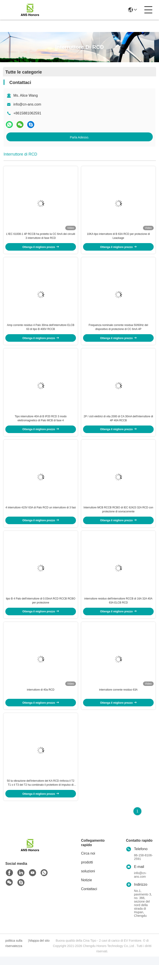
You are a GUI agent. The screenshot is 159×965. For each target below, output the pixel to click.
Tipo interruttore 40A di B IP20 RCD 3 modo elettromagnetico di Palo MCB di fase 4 (41, 422)
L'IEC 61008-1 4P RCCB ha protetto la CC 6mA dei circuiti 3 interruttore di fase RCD (40, 237)
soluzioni (88, 879)
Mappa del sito (39, 949)
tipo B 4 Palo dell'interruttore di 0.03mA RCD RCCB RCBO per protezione (40, 606)
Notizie (86, 888)
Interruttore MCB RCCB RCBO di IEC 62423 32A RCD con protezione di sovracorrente (118, 514)
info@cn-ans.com (27, 104)
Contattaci (89, 897)
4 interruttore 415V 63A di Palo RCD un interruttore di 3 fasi (41, 512)
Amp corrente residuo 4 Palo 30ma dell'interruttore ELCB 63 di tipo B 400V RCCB (40, 329)
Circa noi (88, 862)
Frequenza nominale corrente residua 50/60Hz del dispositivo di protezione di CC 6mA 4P (118, 329)
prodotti (87, 871)
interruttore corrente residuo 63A (118, 697)
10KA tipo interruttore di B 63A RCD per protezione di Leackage (118, 237)
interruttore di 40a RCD (40, 697)
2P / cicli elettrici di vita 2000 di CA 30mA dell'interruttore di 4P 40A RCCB (118, 422)
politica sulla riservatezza (13, 951)
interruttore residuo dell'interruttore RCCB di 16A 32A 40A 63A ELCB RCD (118, 606)
